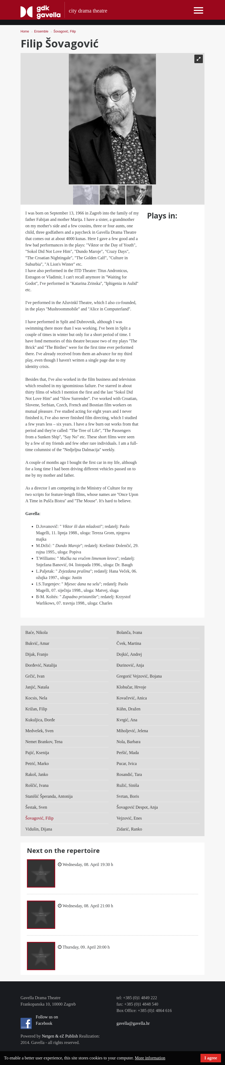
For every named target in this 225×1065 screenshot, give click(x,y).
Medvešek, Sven (39, 730)
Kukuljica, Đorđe (40, 720)
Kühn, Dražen (128, 709)
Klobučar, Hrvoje (131, 687)
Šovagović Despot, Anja (137, 807)
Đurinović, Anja (130, 665)
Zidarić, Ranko (129, 829)
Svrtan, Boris (127, 796)
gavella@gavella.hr (133, 1023)
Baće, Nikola (36, 632)
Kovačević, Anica (131, 698)
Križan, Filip (36, 709)
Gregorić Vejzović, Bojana (139, 676)
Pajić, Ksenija (37, 752)
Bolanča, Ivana (129, 632)
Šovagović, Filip (64, 31)
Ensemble (41, 31)
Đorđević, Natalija (41, 665)
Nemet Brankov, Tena (43, 741)
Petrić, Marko (37, 763)
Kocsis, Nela (36, 698)
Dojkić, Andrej (129, 654)
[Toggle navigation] (198, 11)
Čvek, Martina (128, 643)
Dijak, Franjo (36, 654)
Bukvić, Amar (37, 643)
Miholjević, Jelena (132, 730)
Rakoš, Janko (36, 774)
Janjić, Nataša (37, 687)
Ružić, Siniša (127, 785)
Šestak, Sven (36, 807)
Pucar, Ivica (126, 763)
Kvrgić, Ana (126, 720)
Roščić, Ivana (37, 785)
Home (25, 31)
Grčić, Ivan (35, 676)
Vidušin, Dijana (38, 829)
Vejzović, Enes (129, 818)
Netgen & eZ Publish (60, 1036)
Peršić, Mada (127, 752)
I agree (210, 1058)
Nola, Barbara (128, 741)
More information (150, 1058)
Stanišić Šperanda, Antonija (49, 796)
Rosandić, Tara (129, 774)
